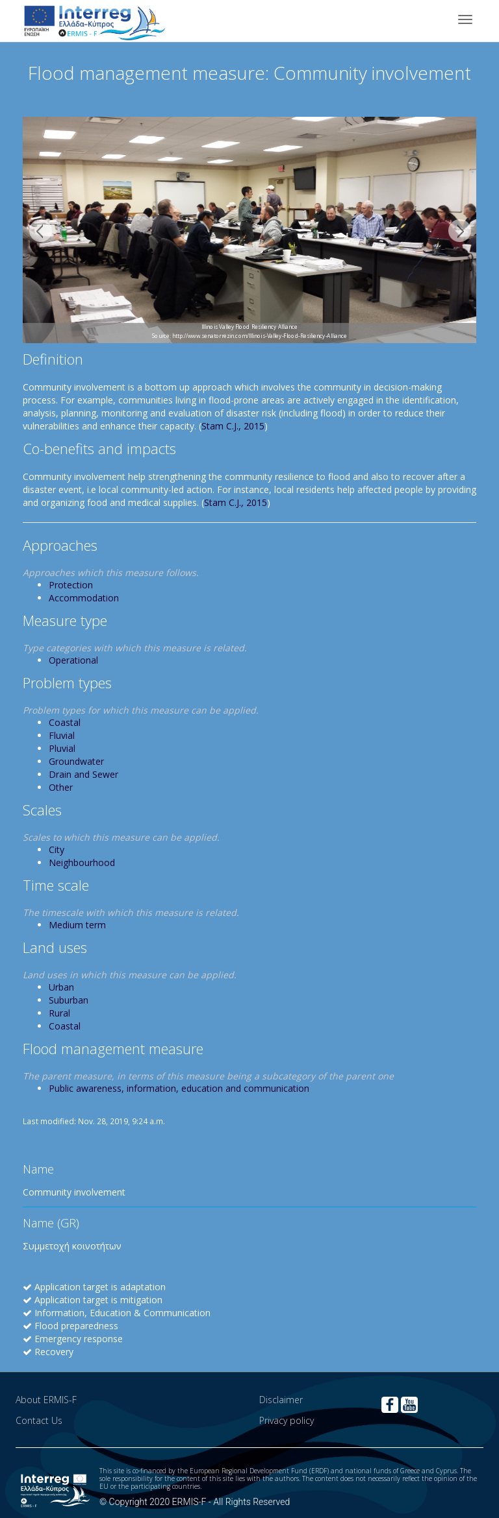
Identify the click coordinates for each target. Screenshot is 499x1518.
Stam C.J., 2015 (232, 426)
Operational (73, 660)
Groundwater (76, 761)
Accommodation (84, 598)
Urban (61, 987)
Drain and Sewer (83, 774)
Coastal (65, 722)
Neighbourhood (82, 862)
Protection (71, 585)
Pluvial (62, 748)
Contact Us (39, 1420)
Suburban (68, 1000)
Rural (59, 1013)
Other (61, 787)
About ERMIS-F (46, 1399)
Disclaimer (281, 1399)
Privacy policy (286, 1420)
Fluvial (62, 735)
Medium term (77, 925)
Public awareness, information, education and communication (179, 1088)
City (56, 849)
